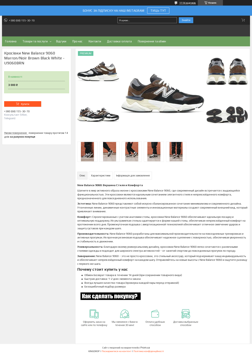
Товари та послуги (35, 41)
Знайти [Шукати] (186, 20)
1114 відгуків (187, 2)
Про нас (77, 41)
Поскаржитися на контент (116, 351)
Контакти (94, 41)
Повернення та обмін (152, 41)
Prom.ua (145, 347)
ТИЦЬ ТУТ (158, 10)
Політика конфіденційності (149, 351)
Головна (10, 41)
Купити (25, 104)
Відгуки (61, 41)
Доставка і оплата (119, 41)
